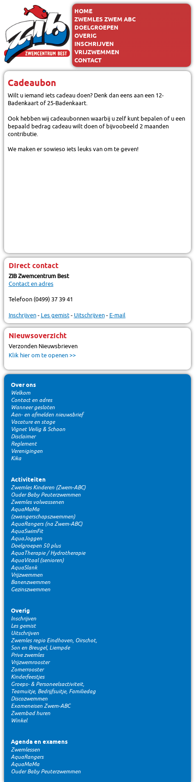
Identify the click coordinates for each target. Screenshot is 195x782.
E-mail (117, 315)
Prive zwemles (27, 655)
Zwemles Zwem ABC (105, 19)
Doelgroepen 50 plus (36, 545)
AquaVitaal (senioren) (37, 560)
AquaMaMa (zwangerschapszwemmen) (43, 513)
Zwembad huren (30, 713)
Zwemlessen (25, 749)
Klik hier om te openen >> (42, 355)
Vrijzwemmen (96, 52)
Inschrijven (94, 44)
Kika (16, 458)
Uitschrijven (89, 315)
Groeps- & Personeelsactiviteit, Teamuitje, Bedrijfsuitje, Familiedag (53, 687)
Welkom (20, 392)
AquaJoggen (26, 538)
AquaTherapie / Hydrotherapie (48, 553)
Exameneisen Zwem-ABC (40, 706)
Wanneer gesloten (33, 407)
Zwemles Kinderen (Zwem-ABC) (48, 487)
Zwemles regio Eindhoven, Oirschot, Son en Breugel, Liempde (54, 644)
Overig (85, 36)
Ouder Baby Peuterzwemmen (46, 494)
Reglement (24, 443)
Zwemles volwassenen (37, 502)
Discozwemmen (29, 698)
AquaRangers (27, 757)
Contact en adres (31, 284)
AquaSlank (24, 567)
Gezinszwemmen (30, 589)
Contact (88, 60)
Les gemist (55, 315)
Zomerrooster (27, 669)
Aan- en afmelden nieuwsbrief (47, 414)
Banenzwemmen (30, 582)
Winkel (19, 720)
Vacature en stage (33, 422)
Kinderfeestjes (27, 676)
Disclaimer (23, 436)
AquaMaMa (25, 764)
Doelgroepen (96, 28)
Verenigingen (27, 451)
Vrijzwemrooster (30, 662)
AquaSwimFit (27, 531)
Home (83, 11)
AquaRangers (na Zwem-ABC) (47, 524)
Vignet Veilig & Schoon (38, 429)
